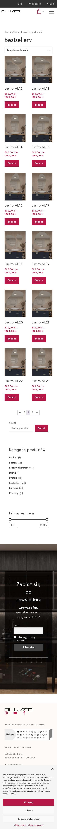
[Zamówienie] (28, 50)
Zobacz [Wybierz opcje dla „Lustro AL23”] (39, 397)
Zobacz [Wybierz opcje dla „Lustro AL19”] (39, 280)
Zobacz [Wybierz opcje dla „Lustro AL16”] (12, 221)
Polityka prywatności (36, 825)
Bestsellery (26, 32)
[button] (52, 768)
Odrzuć (28, 810)
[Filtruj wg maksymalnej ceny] (43, 525)
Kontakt (50, 3)
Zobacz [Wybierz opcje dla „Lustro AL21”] (39, 338)
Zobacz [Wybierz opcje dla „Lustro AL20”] (12, 338)
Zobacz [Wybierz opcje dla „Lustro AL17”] (39, 221)
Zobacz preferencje (28, 819)
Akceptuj (28, 802)
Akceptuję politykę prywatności (24, 639)
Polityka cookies (20, 825)
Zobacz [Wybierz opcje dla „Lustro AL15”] (39, 163)
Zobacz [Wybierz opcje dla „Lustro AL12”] (12, 105)
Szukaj (12, 422)
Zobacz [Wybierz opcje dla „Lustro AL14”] (12, 163)
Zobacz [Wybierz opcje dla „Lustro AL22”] (12, 397)
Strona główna (12, 32)
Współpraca (34, 3)
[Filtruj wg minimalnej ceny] (13, 525)
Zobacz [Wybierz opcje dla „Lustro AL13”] (39, 105)
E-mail (17, 625)
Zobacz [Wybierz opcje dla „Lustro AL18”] (12, 280)
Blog (20, 3)
